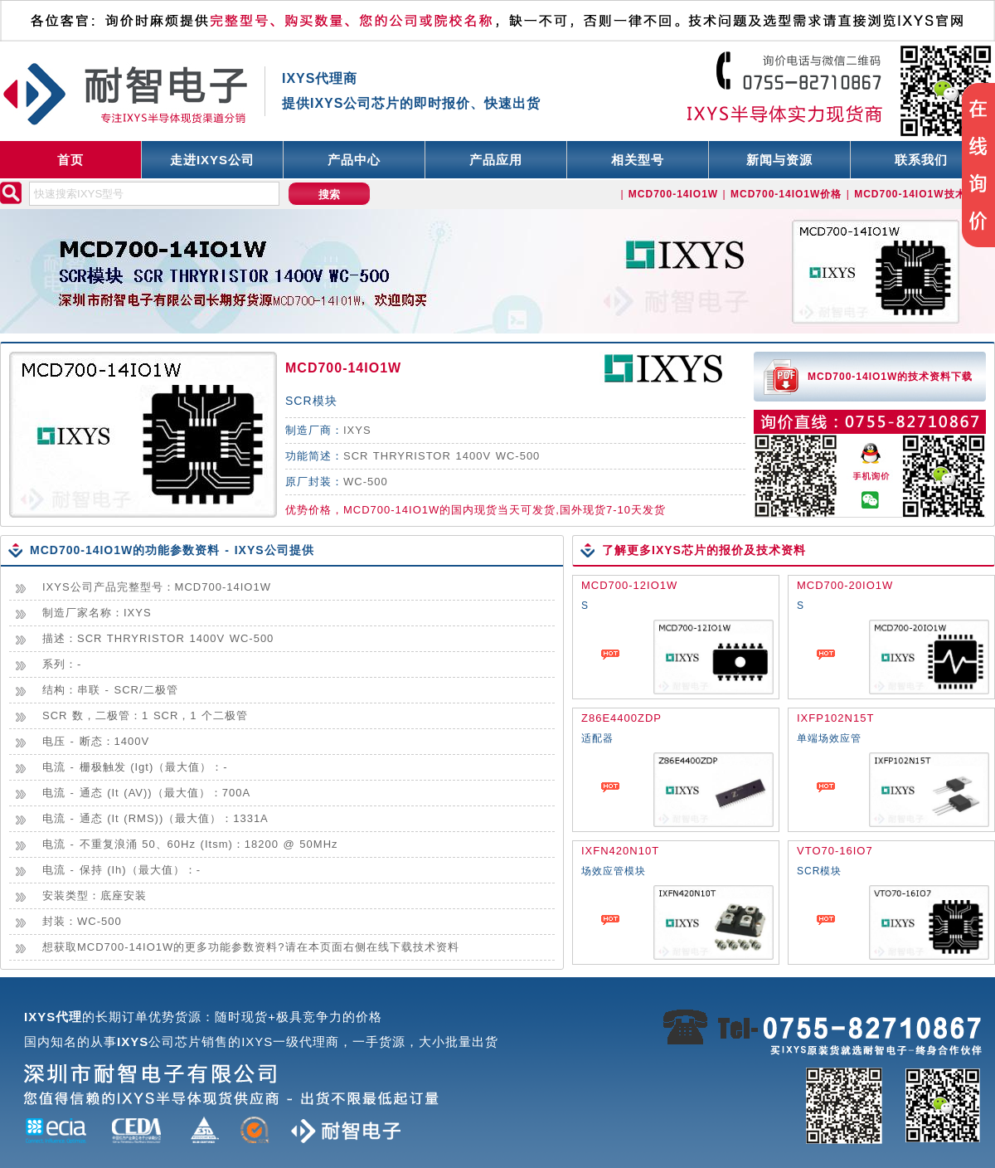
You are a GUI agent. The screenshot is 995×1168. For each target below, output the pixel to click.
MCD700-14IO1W (343, 368)
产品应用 (495, 160)
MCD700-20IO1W (845, 585)
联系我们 (921, 160)
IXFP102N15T (835, 718)
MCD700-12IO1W (629, 585)
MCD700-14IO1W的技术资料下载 (890, 376)
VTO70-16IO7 (835, 850)
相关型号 (637, 160)
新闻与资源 (779, 160)
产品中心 (354, 160)
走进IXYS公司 (212, 160)
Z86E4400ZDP (621, 718)
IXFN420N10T (620, 850)
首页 (70, 160)
